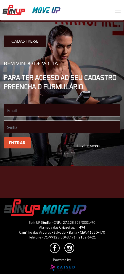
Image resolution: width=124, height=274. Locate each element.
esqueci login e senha (83, 145)
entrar (17, 142)
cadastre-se (24, 41)
